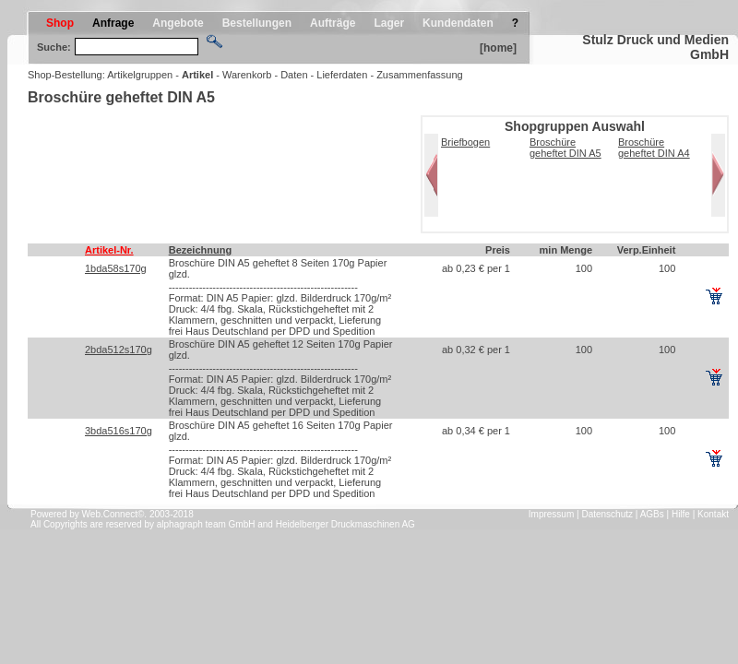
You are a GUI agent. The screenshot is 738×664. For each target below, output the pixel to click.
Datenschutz (607, 514)
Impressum (551, 514)
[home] (498, 48)
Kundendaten (458, 23)
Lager (389, 23)
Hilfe (681, 514)
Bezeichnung (200, 249)
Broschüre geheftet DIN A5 (565, 147)
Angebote (177, 23)
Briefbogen (465, 142)
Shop (60, 23)
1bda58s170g (116, 268)
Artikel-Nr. (109, 249)
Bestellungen (257, 23)
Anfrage (113, 23)
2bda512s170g (118, 349)
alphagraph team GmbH (206, 524)
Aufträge (332, 23)
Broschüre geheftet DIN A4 (654, 147)
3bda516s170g (118, 430)
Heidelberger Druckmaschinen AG (345, 524)
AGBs (652, 514)
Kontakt (713, 514)
